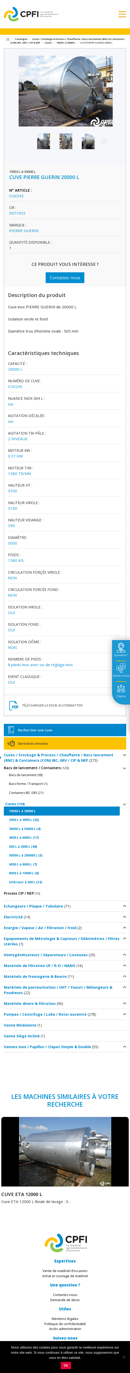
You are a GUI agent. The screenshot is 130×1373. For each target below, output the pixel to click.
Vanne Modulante (20, 1025)
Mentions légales (65, 1318)
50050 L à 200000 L (23, 855)
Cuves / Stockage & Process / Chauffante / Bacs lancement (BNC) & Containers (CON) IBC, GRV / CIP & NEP (58, 757)
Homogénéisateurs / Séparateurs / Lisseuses (46, 954)
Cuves (48, 42)
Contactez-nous (65, 278)
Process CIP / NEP (19, 893)
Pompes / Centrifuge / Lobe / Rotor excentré (45, 1014)
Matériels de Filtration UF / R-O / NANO (39, 965)
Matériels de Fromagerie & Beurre (35, 976)
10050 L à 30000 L (65, 42)
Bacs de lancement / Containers (32, 767)
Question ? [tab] (121, 655)
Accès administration (65, 1328)
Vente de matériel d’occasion (65, 1270)
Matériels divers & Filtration (30, 1003)
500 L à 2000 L (19, 846)
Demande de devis (65, 1300)
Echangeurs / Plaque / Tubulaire (33, 906)
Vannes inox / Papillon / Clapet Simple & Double (47, 1046)
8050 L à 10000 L (21, 873)
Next (101, 143)
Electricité (13, 916)
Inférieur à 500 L (22, 882)
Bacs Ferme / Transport (26, 784)
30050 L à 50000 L (22, 829)
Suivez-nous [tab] (121, 675)
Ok (66, 1365)
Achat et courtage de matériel (65, 1276)
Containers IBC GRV (23, 793)
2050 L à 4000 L (20, 820)
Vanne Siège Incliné (22, 1035)
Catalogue (21, 39)
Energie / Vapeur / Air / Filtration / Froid (40, 927)
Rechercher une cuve (35, 730)
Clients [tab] (121, 696)
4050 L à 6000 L (20, 837)
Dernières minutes (33, 743)
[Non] (123, 1357)
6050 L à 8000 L (20, 864)
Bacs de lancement (22, 775)
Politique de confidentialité (65, 1323)
